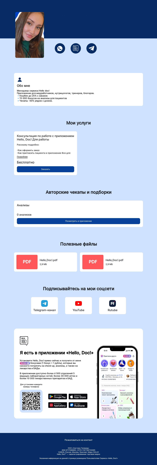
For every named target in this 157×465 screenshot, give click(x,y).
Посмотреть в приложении (78, 221)
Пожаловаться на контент (79, 440)
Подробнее (22, 156)
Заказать (45, 169)
